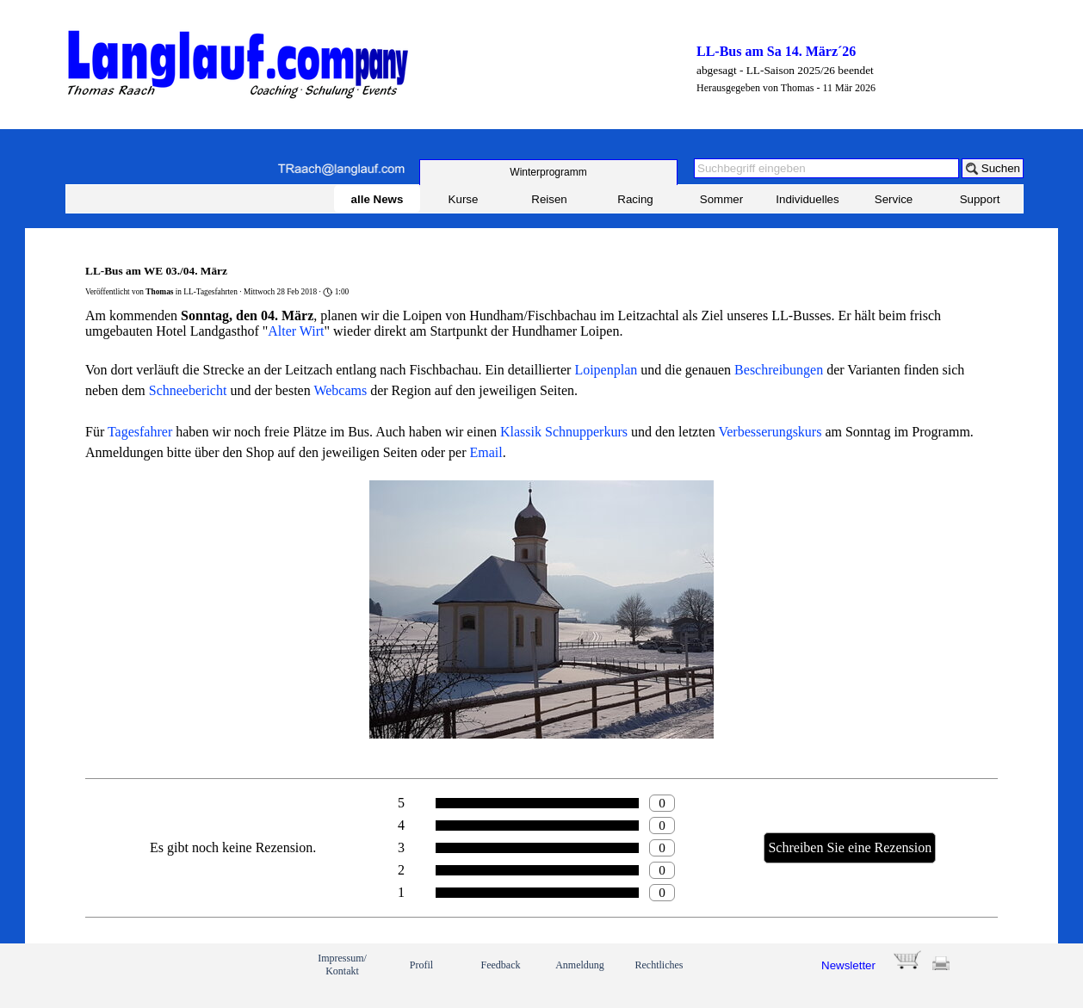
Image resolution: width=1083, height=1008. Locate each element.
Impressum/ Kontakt (342, 964)
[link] (126, 975)
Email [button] (486, 452)
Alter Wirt (296, 331)
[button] (340, 169)
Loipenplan (605, 369)
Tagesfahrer (140, 431)
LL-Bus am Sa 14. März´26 (776, 51)
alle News (377, 199)
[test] (548, 172)
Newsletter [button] (848, 965)
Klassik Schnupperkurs (564, 431)
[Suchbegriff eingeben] (826, 168)
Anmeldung (579, 965)
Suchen (1000, 168)
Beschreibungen (778, 369)
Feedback (501, 965)
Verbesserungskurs (769, 431)
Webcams (340, 390)
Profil (421, 965)
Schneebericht (188, 390)
